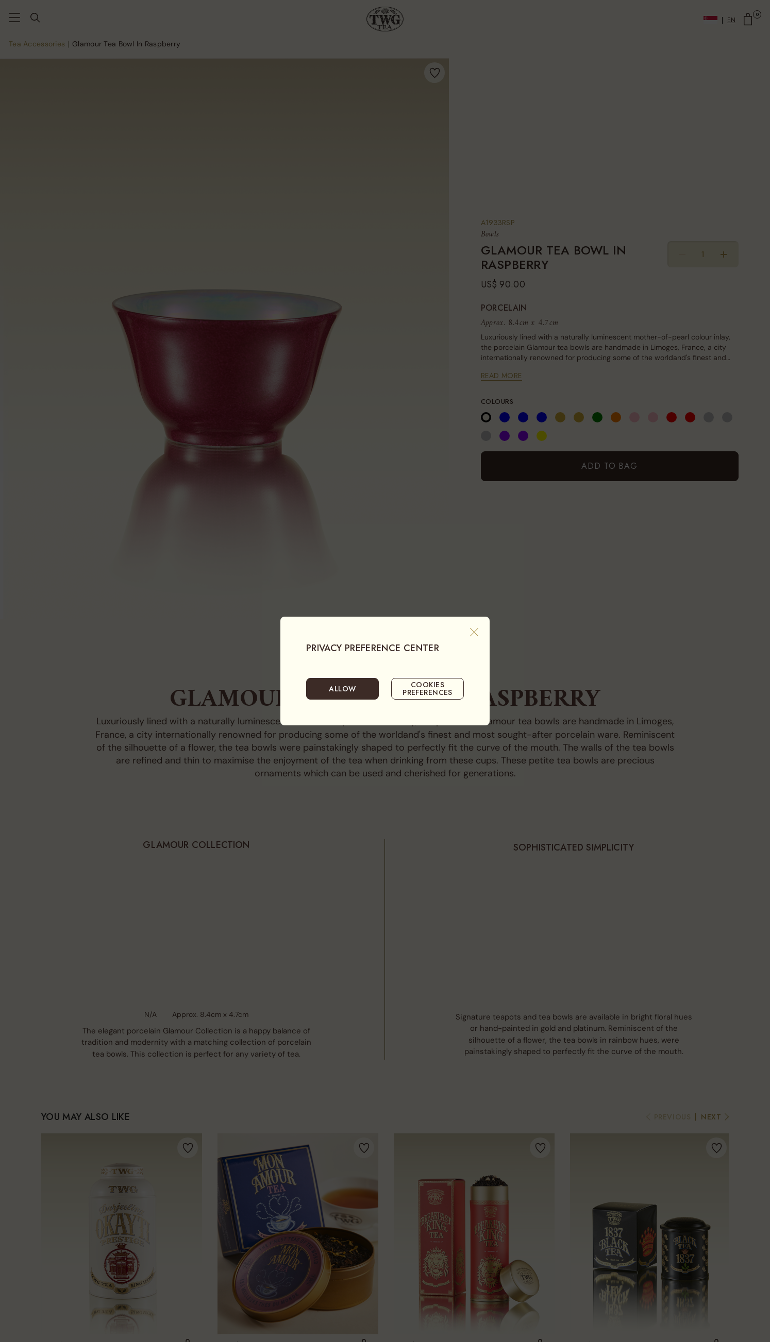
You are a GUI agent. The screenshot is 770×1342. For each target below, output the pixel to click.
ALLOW (342, 689)
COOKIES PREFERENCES (428, 688)
